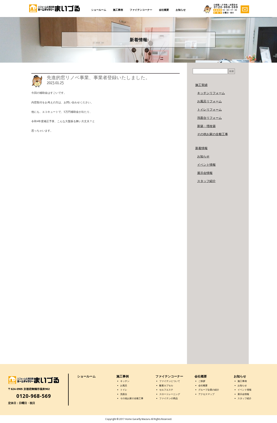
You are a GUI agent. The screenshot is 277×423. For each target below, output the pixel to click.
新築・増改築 (206, 126)
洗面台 (123, 394)
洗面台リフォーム (209, 118)
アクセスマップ (206, 394)
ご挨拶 (201, 381)
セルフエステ (166, 389)
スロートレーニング (169, 394)
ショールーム (98, 10)
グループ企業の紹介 (208, 389)
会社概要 (164, 10)
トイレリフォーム (209, 109)
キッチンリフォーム (211, 93)
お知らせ (181, 10)
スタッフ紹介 (206, 181)
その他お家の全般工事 (212, 134)
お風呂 (123, 385)
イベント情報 (206, 165)
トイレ (123, 389)
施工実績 (201, 85)
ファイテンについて (169, 381)
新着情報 (201, 148)
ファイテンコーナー (141, 10)
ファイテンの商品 (168, 398)
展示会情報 (205, 173)
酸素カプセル (166, 385)
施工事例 (118, 10)
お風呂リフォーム (209, 101)
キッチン (124, 381)
